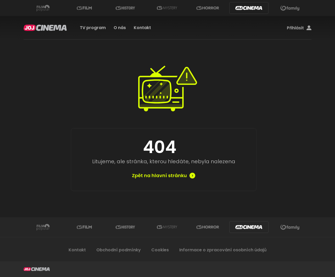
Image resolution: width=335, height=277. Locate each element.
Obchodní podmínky (118, 250)
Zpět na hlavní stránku (159, 175)
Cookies (160, 250)
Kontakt (142, 28)
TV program (93, 28)
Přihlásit (299, 28)
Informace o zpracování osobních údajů (223, 250)
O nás (120, 28)
